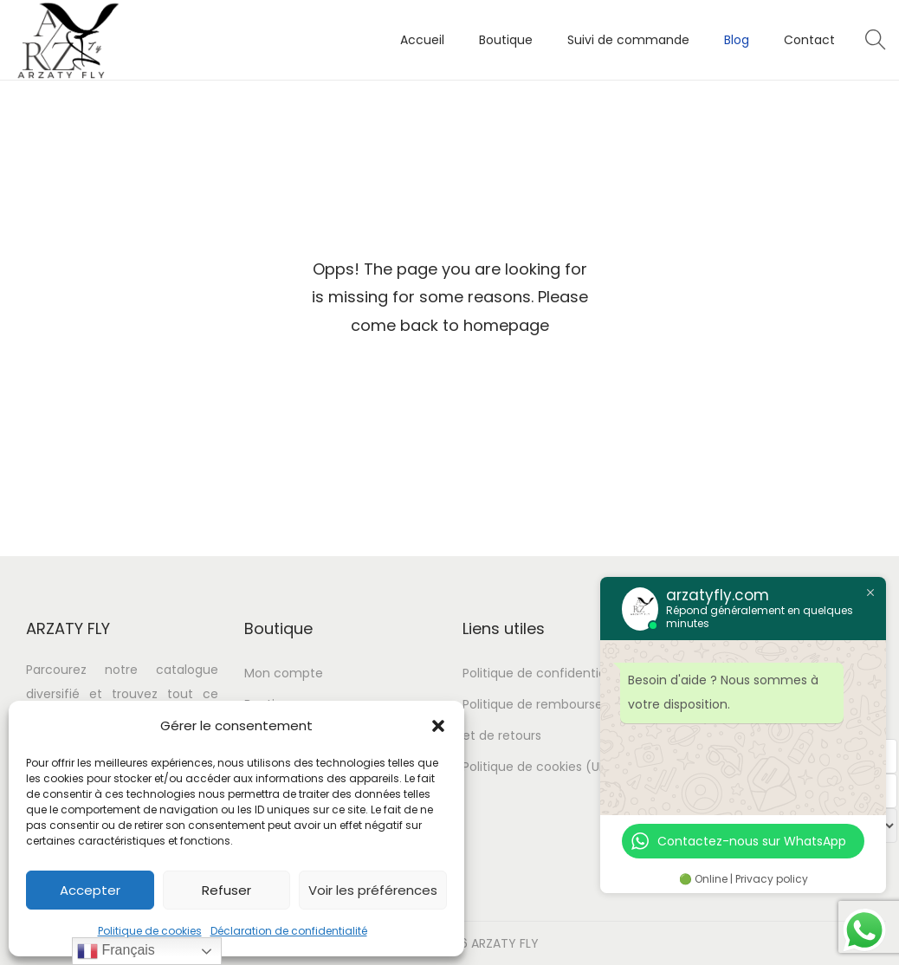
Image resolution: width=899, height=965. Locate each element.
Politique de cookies (150, 930)
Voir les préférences (372, 890)
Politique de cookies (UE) (536, 766)
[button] (438, 726)
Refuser (226, 890)
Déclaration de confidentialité (288, 930)
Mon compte (283, 673)
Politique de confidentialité (543, 673)
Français (116, 951)
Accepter (90, 890)
